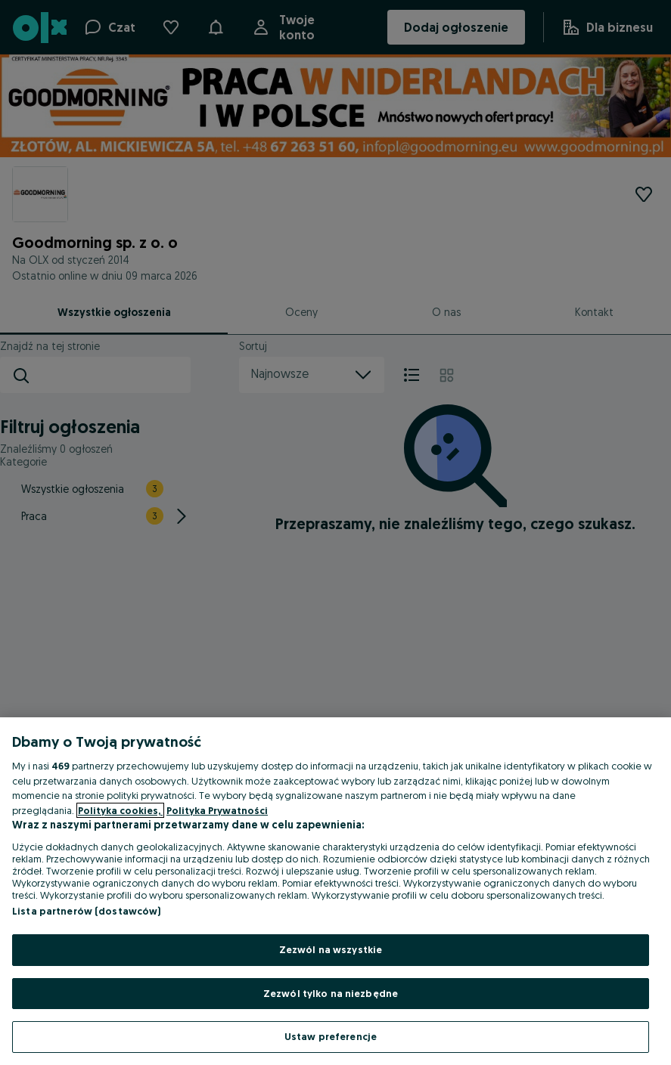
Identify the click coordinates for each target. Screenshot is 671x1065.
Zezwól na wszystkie (330, 949)
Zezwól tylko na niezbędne (330, 993)
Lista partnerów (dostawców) (86, 911)
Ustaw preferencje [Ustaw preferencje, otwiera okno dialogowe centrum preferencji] (330, 1036)
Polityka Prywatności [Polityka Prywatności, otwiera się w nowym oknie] (217, 810)
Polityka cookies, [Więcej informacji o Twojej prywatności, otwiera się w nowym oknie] (120, 810)
